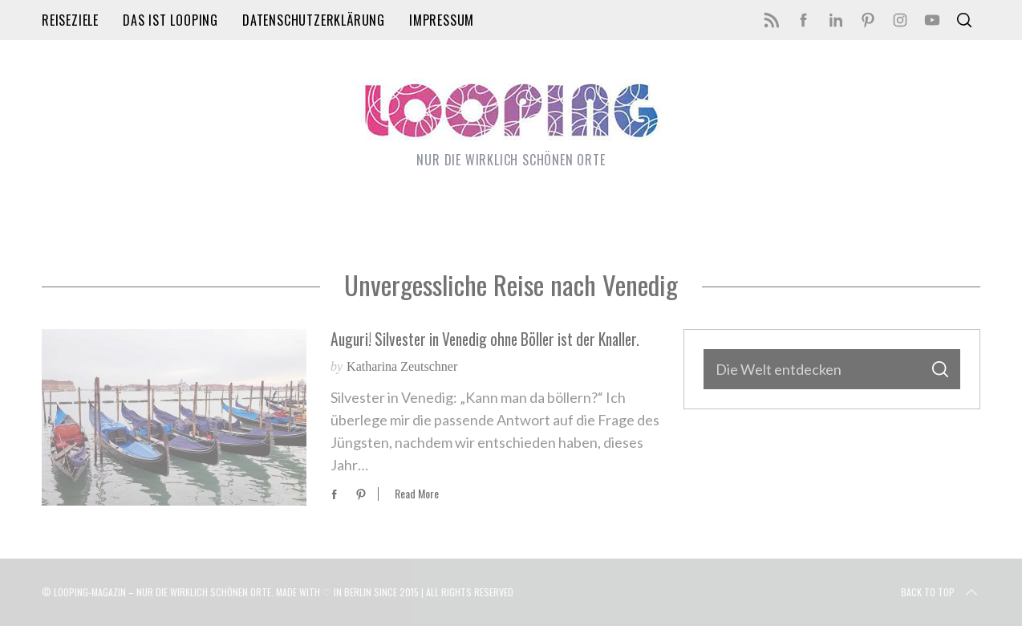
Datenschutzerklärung (313, 20)
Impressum (441, 20)
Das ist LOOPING (170, 20)
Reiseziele (70, 20)
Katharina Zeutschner (402, 366)
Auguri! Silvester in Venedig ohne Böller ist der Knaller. (485, 339)
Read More (417, 494)
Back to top (940, 592)
